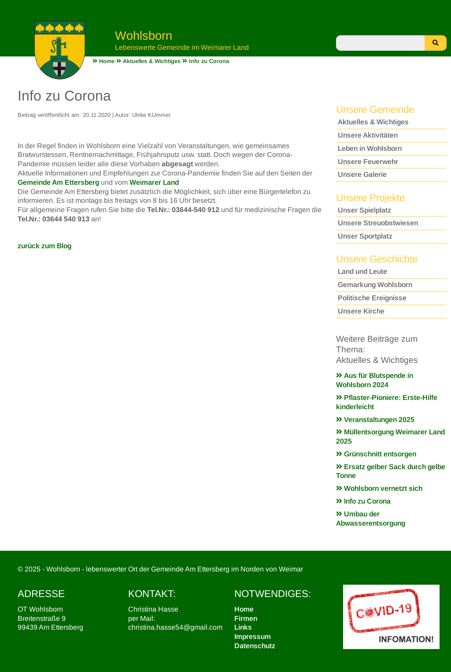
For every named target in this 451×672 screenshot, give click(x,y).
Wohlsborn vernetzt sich (379, 488)
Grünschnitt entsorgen (376, 454)
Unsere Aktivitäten (368, 135)
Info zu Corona (363, 501)
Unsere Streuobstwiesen (378, 223)
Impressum (252, 636)
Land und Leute (362, 271)
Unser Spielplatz (364, 210)
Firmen (245, 618)
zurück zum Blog (44, 246)
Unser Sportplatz (365, 236)
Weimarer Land (154, 182)
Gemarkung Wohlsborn (375, 284)
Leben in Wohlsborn (370, 148)
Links (243, 627)
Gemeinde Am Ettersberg (58, 182)
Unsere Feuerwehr (368, 161)
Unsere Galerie (362, 174)
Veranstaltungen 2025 (375, 419)
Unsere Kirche (361, 311)
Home (244, 609)
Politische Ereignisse (372, 298)
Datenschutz (254, 646)
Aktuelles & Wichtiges (373, 122)
